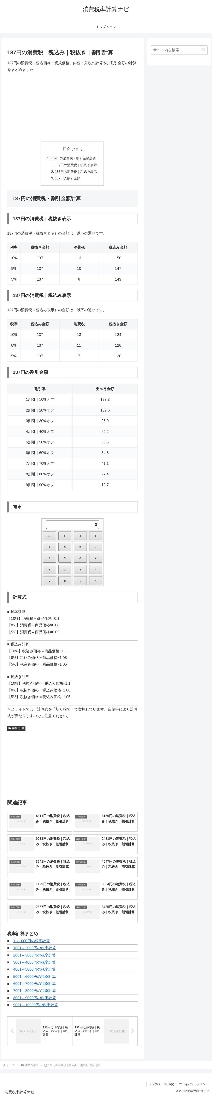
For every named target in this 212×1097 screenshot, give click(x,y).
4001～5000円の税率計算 (34, 969)
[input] (179, 50)
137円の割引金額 (67, 178)
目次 (66, 149)
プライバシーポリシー (193, 1084)
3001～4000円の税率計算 (34, 962)
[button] (203, 49)
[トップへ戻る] (206, 1091)
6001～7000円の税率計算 (34, 984)
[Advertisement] (72, 107)
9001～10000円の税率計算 (35, 1005)
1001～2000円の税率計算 (34, 948)
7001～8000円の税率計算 (34, 991)
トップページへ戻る (162, 1084)
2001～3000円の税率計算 (34, 955)
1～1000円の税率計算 (31, 941)
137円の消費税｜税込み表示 (76, 171)
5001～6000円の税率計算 (34, 977)
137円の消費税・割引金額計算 (73, 158)
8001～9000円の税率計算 (34, 998)
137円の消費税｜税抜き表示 (76, 165)
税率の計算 (16, 728)
